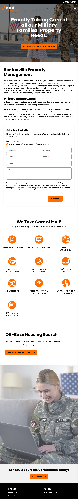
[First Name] (22, 150)
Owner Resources (15, 496)
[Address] (39, 163)
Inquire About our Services (39, 46)
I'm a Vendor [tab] (43, 144)
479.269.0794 (70, 2)
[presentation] (21, 198)
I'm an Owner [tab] (14, 144)
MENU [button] (75, 8)
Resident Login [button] (47, 496)
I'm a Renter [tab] (29, 144)
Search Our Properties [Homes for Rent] (21, 352)
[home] (10, 9)
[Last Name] (56, 150)
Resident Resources (49, 492)
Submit (55, 198)
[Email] (22, 156)
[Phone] (56, 156)
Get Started (39, 476)
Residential (12, 492)
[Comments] (39, 173)
